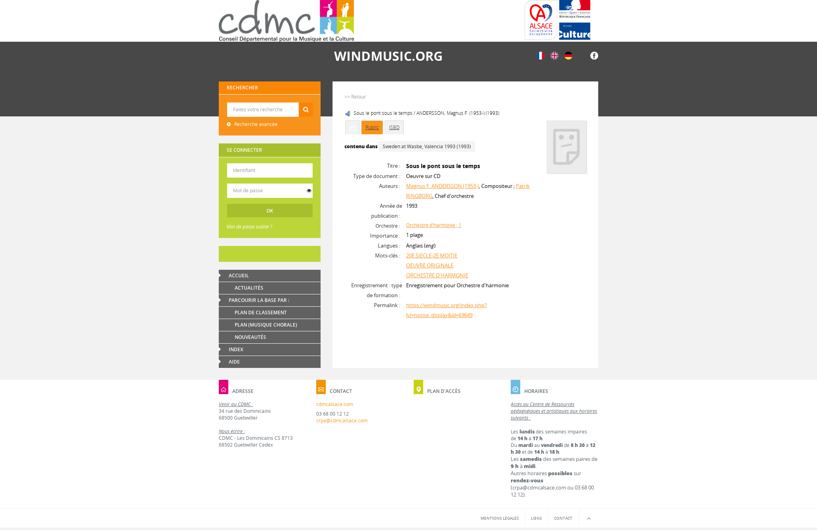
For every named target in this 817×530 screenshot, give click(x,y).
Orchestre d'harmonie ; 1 (433, 225)
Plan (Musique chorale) (266, 324)
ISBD (394, 127)
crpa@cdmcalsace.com (342, 420)
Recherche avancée (255, 124)
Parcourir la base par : (259, 300)
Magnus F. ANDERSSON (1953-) (442, 186)
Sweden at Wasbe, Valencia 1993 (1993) (427, 146)
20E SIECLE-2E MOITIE (431, 255)
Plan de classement (261, 312)
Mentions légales (499, 518)
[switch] (309, 190)
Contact (563, 518)
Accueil (239, 275)
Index (236, 349)
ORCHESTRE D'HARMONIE (437, 275)
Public (372, 127)
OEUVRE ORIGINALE (429, 265)
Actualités (249, 287)
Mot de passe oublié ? (249, 226)
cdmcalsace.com (334, 404)
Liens (536, 518)
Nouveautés (250, 337)
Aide (234, 361)
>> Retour (355, 96)
